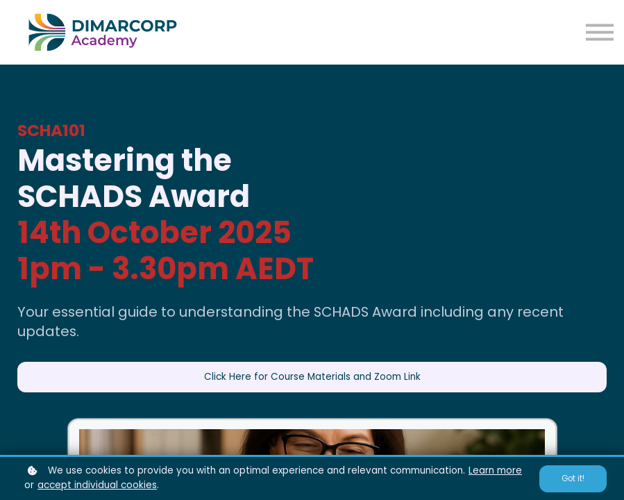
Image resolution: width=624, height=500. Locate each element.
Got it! (573, 478)
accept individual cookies (97, 485)
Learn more (495, 470)
